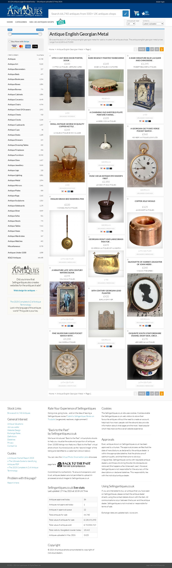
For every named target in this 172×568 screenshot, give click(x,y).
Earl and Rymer (106, 300)
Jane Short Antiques (145, 210)
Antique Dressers (15, 140)
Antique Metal (14, 180)
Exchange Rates (13, 433)
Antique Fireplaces (16, 150)
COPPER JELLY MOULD (145, 201)
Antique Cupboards (16, 125)
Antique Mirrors (15, 185)
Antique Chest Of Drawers (19, 109)
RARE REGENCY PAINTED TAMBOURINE (106, 58)
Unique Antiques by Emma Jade (67, 133)
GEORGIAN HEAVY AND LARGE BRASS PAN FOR (106, 240)
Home (10, 22)
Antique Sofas (14, 216)
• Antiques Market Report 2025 (20, 458)
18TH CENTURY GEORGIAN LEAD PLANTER (106, 291)
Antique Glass (14, 160)
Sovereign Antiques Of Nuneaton (106, 248)
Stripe (26, 41)
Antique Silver (14, 211)
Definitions (12, 436)
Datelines (11, 439)
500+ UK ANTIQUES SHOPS (41, 22)
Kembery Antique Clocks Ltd (145, 137)
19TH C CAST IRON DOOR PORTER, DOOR (67, 59)
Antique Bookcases (16, 79)
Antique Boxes (14, 84)
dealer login (160, 2)
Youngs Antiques (67, 279)
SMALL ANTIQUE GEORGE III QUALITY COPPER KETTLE (67, 125)
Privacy (10, 443)
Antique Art (13, 64)
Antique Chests (14, 114)
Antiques (12, 59)
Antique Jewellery (15, 165)
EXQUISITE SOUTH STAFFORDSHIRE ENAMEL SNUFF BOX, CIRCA (145, 334)
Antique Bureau (14, 89)
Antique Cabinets (15, 94)
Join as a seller (13, 427)
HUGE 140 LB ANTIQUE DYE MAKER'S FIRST (106, 177)
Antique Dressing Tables (18, 145)
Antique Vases (14, 231)
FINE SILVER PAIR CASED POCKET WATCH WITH (67, 334)
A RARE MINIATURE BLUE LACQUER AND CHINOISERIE (145, 59)
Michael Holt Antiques (67, 208)
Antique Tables (14, 226)
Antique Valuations (15, 424)
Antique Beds (13, 74)
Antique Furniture (15, 155)
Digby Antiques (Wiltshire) (106, 67)
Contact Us (12, 446)
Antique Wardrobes (16, 236)
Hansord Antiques (67, 342)
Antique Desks (14, 135)
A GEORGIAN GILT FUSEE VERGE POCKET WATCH (145, 129)
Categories (21, 22)
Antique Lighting (15, 175)
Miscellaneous (14, 246)
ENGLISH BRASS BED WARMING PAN (67, 199)
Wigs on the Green (145, 271)
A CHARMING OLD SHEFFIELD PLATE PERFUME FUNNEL (106, 113)
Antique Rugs (13, 195)
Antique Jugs (13, 170)
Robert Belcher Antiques (145, 67)
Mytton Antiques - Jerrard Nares (67, 67)
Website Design (14, 430)
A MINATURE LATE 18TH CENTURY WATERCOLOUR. (67, 271)
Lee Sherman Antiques (145, 342)
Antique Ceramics (15, 99)
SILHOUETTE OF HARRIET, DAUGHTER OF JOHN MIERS (145, 263)
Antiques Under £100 (17, 252)
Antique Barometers (16, 69)
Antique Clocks (14, 120)
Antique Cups (14, 130)
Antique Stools (14, 221)
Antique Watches (15, 241)
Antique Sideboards (16, 205)
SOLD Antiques (14, 257)
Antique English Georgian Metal (70, 49)
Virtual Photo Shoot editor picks (75, 457)
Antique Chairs (14, 104)
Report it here (13, 483)
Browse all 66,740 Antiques (18, 413)
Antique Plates (14, 190)
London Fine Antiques (106, 185)
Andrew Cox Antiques (106, 121)
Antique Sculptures (16, 200)
